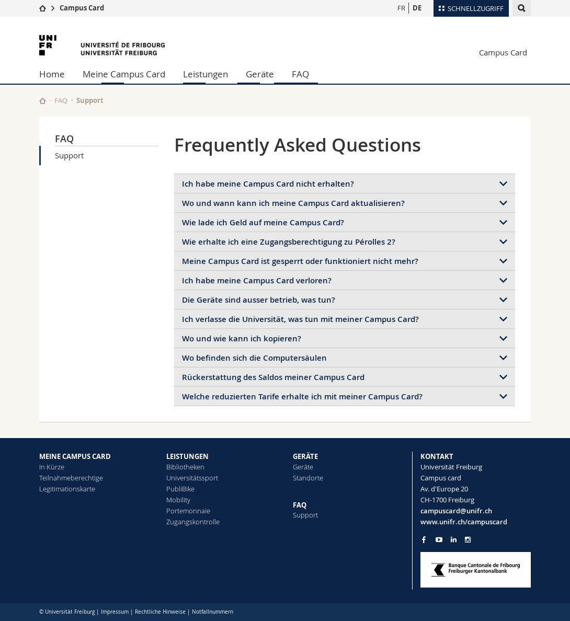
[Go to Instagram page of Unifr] (468, 539)
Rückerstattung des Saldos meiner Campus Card (273, 377)
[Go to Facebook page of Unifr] (423, 539)
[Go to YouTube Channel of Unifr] (439, 539)
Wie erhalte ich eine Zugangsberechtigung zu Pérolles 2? (288, 241)
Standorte (308, 477)
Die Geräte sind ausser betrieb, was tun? (258, 299)
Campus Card (82, 8)
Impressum (115, 611)
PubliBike (180, 488)
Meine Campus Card (124, 74)
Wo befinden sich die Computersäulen (254, 357)
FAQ (300, 74)
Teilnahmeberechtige (71, 477)
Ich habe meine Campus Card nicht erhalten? (268, 183)
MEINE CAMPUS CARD (75, 456)
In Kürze (51, 467)
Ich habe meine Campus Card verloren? (257, 280)
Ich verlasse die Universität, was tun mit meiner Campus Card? (300, 319)
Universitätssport (192, 477)
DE (417, 8)
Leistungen (205, 74)
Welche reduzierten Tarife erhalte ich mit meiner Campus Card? (302, 396)
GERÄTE (305, 456)
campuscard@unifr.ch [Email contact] (456, 510)
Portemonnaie (188, 510)
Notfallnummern (212, 611)
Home (52, 74)
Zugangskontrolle (193, 521)
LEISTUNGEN (187, 456)
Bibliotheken (185, 467)
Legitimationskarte (67, 488)
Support (69, 155)
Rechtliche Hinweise (160, 611)
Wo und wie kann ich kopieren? (241, 338)
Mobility (178, 499)
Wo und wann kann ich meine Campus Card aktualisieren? (293, 203)
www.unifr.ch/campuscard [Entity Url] (463, 521)
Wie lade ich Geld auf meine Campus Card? (263, 222)
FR (401, 8)
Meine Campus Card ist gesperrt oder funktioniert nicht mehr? (300, 261)
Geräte (260, 74)
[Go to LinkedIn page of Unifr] (454, 539)
